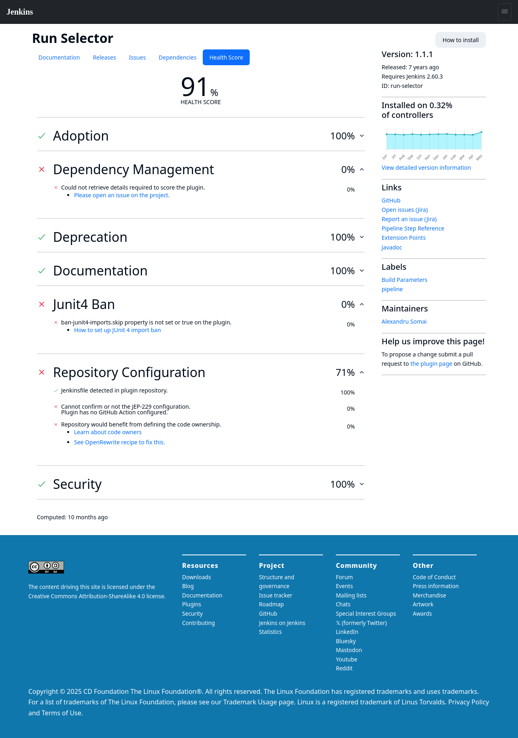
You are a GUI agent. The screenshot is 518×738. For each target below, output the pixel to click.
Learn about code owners (108, 432)
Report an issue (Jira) (409, 219)
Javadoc (392, 247)
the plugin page (431, 363)
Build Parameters (404, 280)
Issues (137, 57)
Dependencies (177, 57)
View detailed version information (426, 167)
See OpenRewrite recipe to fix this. (119, 442)
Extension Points (404, 237)
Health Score (226, 57)
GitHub (391, 200)
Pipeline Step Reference (413, 228)
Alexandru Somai (404, 321)
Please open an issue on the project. (122, 195)
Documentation (59, 57)
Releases (104, 57)
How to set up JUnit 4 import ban (117, 330)
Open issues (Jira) (405, 209)
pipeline (392, 289)
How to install (461, 40)
